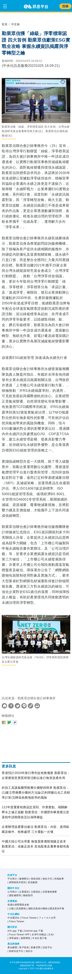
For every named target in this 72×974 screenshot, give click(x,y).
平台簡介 (12, 878)
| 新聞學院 (24, 938)
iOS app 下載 (14, 931)
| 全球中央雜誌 (38, 934)
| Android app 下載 (33, 931)
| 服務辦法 (23, 878)
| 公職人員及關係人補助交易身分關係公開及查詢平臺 (35, 908)
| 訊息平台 (46, 947)
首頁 (4, 24)
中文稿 (15, 24)
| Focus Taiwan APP (18, 934)
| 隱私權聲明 (14, 895)
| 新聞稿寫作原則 (16, 882)
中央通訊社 (13, 917)
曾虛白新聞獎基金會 (18, 904)
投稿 (65, 6)
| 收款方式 (46, 878)
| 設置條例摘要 (49, 891)
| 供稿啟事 (58, 878)
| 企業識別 (23, 891)
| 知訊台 (28, 951)
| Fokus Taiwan (15, 921)
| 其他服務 (31, 882)
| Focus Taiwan (28, 917)
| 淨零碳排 (12, 938)
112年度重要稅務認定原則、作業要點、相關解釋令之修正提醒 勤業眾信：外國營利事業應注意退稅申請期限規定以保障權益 (35, 812)
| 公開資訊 (34, 891)
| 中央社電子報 (39, 938)
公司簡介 (12, 891)
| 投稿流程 (34, 878)
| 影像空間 (34, 947)
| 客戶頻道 (23, 947)
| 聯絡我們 (27, 895)
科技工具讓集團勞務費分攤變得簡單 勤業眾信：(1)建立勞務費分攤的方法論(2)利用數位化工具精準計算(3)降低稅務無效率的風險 (36, 792)
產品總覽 (12, 947)
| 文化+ (51, 934)
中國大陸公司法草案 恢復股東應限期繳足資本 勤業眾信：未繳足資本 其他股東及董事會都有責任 (35, 846)
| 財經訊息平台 (15, 951)
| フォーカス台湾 (46, 917)
